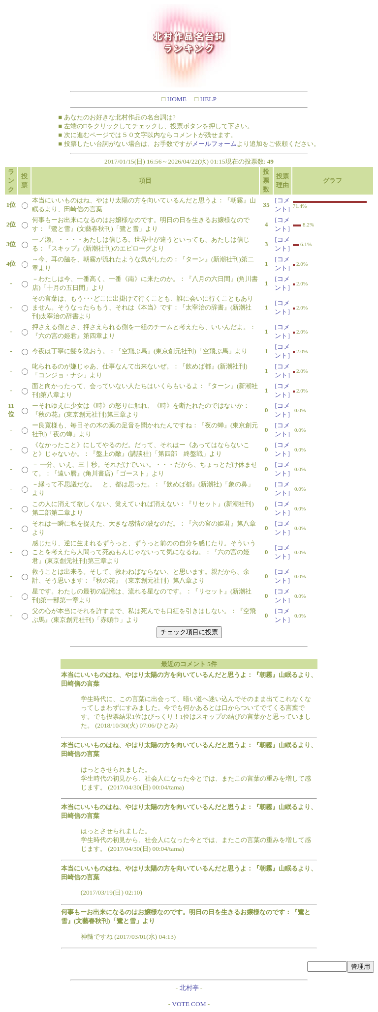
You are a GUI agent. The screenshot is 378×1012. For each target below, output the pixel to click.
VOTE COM (189, 1004)
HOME (176, 99)
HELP (207, 99)
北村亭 (189, 987)
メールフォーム (214, 143)
